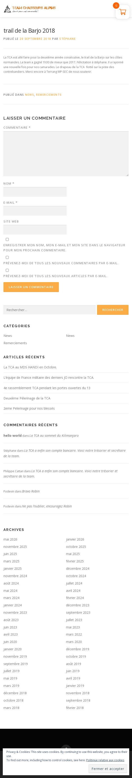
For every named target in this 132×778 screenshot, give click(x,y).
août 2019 (73, 664)
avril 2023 (10, 634)
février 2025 (75, 561)
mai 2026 (10, 539)
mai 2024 (10, 590)
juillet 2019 (11, 671)
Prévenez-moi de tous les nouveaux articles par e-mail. (55, 276)
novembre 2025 (15, 546)
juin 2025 (10, 554)
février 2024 (75, 598)
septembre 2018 (78, 700)
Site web (11, 221)
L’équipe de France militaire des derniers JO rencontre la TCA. (48, 377)
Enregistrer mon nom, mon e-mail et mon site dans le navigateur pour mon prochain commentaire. (64, 247)
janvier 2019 (75, 685)
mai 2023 (73, 627)
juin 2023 (10, 627)
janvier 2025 (12, 568)
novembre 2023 (15, 612)
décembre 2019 (77, 649)
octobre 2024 (76, 576)
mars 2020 (74, 641)
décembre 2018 (15, 693)
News (29, 95)
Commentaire (17, 127)
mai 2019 (10, 678)
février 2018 (75, 708)
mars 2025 (11, 561)
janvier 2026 (75, 539)
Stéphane (67, 39)
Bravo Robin (31, 491)
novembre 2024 (15, 576)
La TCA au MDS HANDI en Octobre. (30, 367)
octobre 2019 (76, 656)
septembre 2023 (78, 612)
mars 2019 (11, 685)
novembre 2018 (77, 693)
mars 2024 (11, 598)
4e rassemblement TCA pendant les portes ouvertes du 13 (46, 388)
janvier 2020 (12, 649)
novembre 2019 (15, 656)
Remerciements (49, 95)
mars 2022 (74, 634)
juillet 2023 (74, 620)
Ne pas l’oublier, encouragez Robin (47, 506)
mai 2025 (73, 554)
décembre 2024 (77, 568)
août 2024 (11, 583)
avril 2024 (73, 590)
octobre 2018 (13, 700)
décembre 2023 (77, 605)
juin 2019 (73, 671)
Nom (8, 183)
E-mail (10, 202)
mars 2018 (11, 708)
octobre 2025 (76, 546)
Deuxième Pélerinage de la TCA (26, 398)
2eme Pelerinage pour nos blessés (29, 408)
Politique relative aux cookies (105, 760)
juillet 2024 (74, 583)
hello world (12, 435)
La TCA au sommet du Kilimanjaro (54, 435)
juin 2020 (10, 641)
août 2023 (11, 620)
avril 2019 (73, 678)
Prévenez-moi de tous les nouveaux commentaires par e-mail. (60, 263)
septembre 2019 (15, 664)
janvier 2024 (12, 605)
